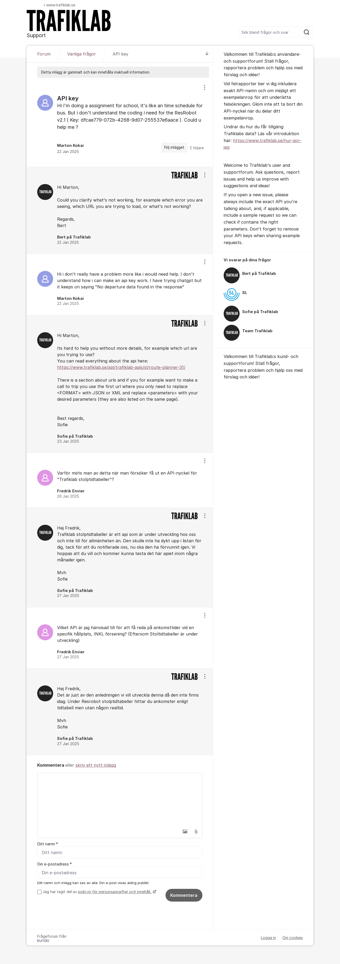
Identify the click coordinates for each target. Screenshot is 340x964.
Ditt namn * (47, 844)
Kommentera (183, 895)
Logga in (268, 937)
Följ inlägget (174, 147)
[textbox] (119, 799)
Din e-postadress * (54, 864)
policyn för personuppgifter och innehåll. (115, 891)
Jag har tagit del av (98, 891)
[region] (120, 122)
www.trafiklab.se (59, 5)
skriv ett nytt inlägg (95, 765)
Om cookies (292, 937)
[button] (185, 831)
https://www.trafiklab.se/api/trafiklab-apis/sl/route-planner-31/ (121, 367)
